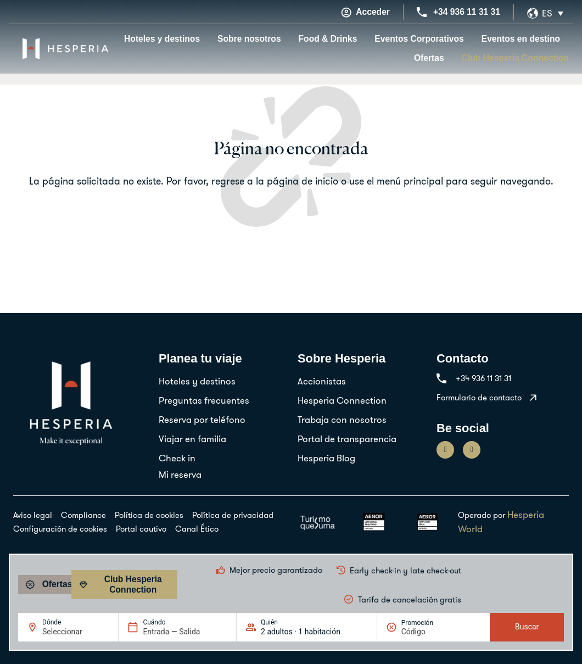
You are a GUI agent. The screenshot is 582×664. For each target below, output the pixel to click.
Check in (177, 458)
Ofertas (429, 58)
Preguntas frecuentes (204, 400)
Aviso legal (32, 515)
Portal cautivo (141, 528)
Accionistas (322, 381)
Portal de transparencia (347, 438)
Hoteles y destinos (162, 38)
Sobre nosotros (249, 38)
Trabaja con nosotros (342, 419)
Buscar (527, 626)
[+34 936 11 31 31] (422, 12)
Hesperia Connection (342, 400)
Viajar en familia (192, 438)
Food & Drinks (328, 38)
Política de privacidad (232, 515)
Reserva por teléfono (202, 419)
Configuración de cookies (60, 528)
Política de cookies (149, 515)
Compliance (83, 515)
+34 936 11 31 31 (466, 11)
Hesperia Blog (326, 458)
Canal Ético (197, 528)
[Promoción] (427, 631)
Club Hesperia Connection (515, 58)
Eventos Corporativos (418, 38)
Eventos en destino (521, 38)
